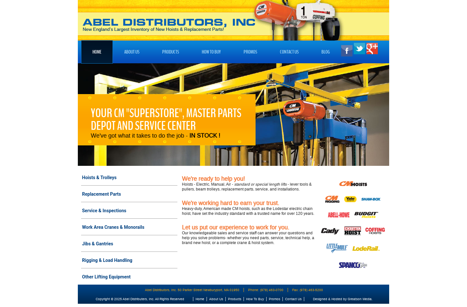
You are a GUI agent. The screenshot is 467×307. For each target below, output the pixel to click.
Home (97, 51)
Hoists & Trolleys (99, 177)
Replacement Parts (101, 194)
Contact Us (289, 51)
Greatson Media (360, 299)
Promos (250, 51)
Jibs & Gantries (97, 243)
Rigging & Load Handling (107, 260)
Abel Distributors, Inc (169, 25)
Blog (325, 51)
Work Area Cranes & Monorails (113, 227)
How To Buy (211, 51)
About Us (131, 51)
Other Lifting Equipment (106, 276)
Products (170, 51)
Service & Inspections (104, 210)
